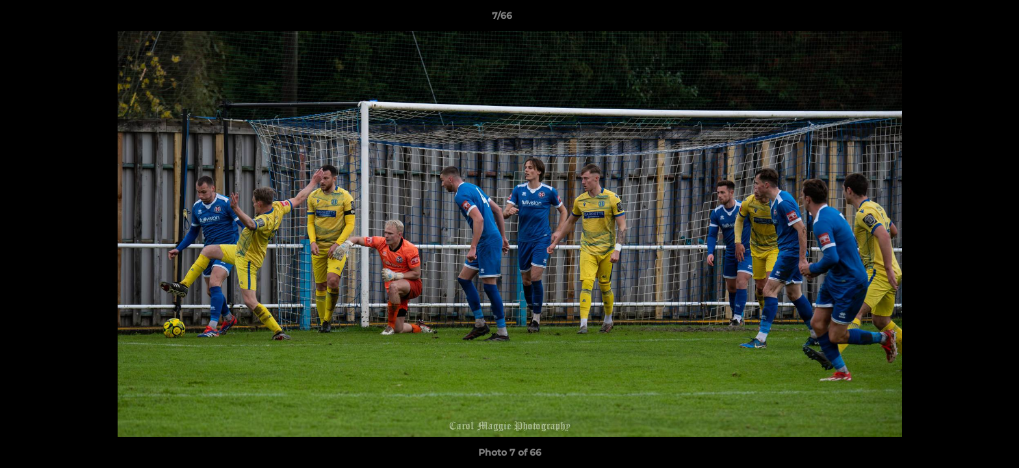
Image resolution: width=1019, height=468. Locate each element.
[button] (964, 19)
